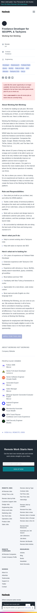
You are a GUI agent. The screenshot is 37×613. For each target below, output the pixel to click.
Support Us (5, 581)
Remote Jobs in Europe (27, 518)
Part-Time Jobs (24, 497)
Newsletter (23, 561)
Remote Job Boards (26, 541)
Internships (23, 499)
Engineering (9, 59)
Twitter (4, 584)
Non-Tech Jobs (6, 516)
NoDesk (5, 569)
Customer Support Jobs (9, 501)
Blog (21, 555)
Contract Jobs (24, 491)
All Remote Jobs (7, 491)
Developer (6, 65)
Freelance (8, 54)
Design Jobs (6, 504)
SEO (27, 68)
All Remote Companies (9, 554)
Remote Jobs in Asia (26, 512)
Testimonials (6, 578)
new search (11, 95)
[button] (34, 12)
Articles (22, 552)
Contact (4, 587)
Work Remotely (25, 564)
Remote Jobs (7, 488)
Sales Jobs (5, 524)
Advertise (5, 575)
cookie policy (27, 607)
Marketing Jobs (6, 513)
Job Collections (25, 535)
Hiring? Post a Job (7, 494)
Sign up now (18, 469)
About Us (5, 572)
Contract (7, 51)
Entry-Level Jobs (7, 510)
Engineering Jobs (7, 507)
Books (22, 558)
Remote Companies (6, 550)
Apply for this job (12, 336)
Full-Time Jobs (24, 494)
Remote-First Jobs (25, 509)
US (6, 46)
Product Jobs (6, 521)
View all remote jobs (13, 432)
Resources (24, 549)
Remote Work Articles (26, 544)
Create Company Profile (9, 557)
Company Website (8, 351)
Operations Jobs (7, 519)
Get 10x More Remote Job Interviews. (14, 4)
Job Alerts (23, 538)
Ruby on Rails (19, 68)
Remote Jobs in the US (27, 521)
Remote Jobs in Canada (27, 515)
